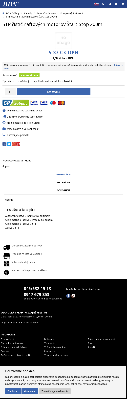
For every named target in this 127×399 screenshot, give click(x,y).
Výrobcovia (49, 343)
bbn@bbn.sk (73, 289)
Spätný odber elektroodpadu (102, 339)
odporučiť (63, 190)
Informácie (63, 174)
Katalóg (28, 13)
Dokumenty (50, 339)
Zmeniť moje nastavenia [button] (55, 391)
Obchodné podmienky (12, 343)
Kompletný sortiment (71, 13)
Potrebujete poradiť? (18, 135)
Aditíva (8, 227)
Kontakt (91, 347)
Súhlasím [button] (13, 391)
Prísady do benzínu (42, 219)
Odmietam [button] (29, 391)
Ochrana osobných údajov (14, 347)
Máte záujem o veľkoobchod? (23, 128)
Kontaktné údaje (92, 289)
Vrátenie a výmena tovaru (56, 355)
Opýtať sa (63, 182)
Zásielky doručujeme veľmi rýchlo (25, 116)
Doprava (5, 351)
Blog (90, 343)
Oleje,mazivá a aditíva (17, 219)
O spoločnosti (8, 339)
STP (34, 223)
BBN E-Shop (13, 13)
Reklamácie (49, 351)
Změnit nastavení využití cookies (16, 355)
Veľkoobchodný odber (55, 347)
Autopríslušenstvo (46, 13)
